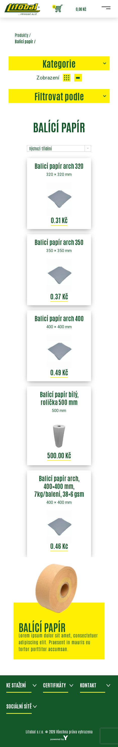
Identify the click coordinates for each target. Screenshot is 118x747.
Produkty (21, 34)
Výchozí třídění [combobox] (40, 148)
